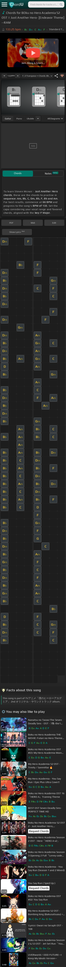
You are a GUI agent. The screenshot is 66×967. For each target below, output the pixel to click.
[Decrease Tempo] (4, 76)
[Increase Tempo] (18, 76)
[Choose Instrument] (38, 118)
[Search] (61, 4)
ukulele (30, 118)
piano (19, 118)
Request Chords (39, 831)
